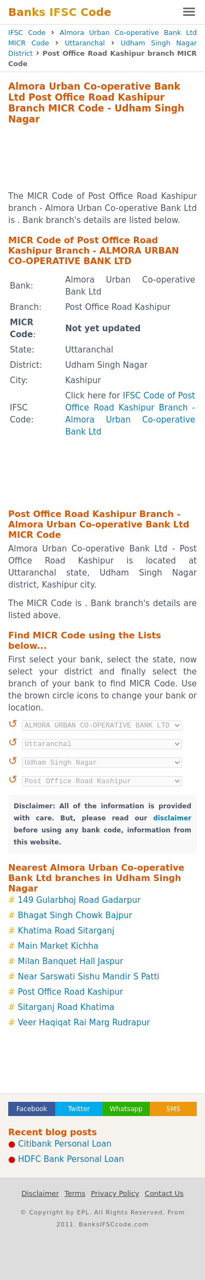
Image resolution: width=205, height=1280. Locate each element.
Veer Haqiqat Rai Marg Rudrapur (84, 1022)
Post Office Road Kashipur (71, 992)
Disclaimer (40, 1193)
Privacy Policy (115, 1193)
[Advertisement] (102, 157)
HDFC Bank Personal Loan (71, 1159)
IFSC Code (26, 32)
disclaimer (172, 818)
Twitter (79, 1109)
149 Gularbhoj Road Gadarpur (79, 900)
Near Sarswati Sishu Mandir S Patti (89, 977)
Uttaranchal (85, 43)
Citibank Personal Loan (65, 1144)
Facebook (31, 1109)
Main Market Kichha (58, 946)
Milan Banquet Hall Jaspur (71, 961)
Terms (75, 1193)
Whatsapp (125, 1109)
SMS (173, 1109)
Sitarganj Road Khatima (66, 1007)
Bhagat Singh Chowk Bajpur (75, 915)
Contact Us (164, 1193)
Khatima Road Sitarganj (66, 931)
